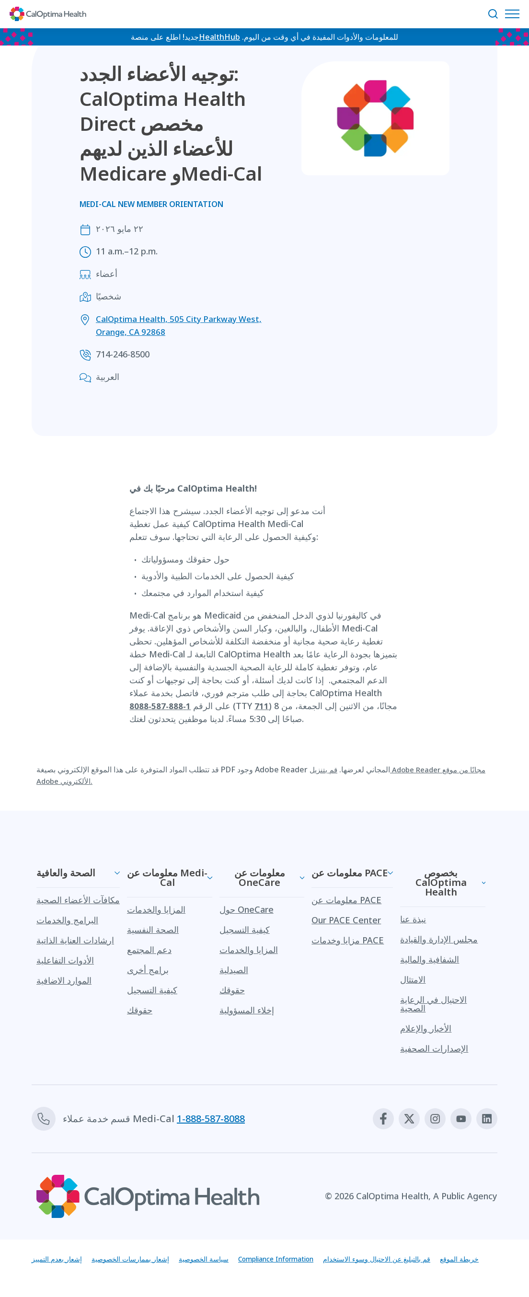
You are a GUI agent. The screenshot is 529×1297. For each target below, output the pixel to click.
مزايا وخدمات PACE (347, 940)
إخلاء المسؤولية (246, 1010)
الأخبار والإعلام (425, 1028)
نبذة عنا (413, 919)
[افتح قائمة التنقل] (514, 13)
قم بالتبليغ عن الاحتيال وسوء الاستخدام (422, 1259)
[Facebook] (370, 1119)
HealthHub (219, 38)
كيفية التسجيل (152, 990)
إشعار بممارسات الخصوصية (141, 1259)
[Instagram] (428, 1119)
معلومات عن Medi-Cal (167, 877)
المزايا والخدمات (156, 909)
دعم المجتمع (149, 949)
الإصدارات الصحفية (434, 1048)
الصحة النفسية (153, 929)
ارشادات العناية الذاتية (75, 940)
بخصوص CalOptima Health (441, 882)
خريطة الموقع (54, 1277)
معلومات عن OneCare (259, 877)
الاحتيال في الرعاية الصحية (433, 1004)
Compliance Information (306, 1259)
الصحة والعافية (65, 872)
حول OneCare (246, 909)
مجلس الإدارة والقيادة (439, 939)
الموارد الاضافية (64, 980)
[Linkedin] (485, 1119)
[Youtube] (457, 1119)
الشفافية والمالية (429, 959)
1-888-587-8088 (211, 1118)
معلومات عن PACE (349, 872)
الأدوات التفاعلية (65, 960)
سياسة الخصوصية (223, 1259)
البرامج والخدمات (67, 920)
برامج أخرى (148, 970)
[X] (399, 1119)
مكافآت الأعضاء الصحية (78, 900)
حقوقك (139, 1010)
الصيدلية (233, 970)
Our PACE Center (346, 920)
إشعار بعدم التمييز (60, 1259)
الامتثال (413, 979)
